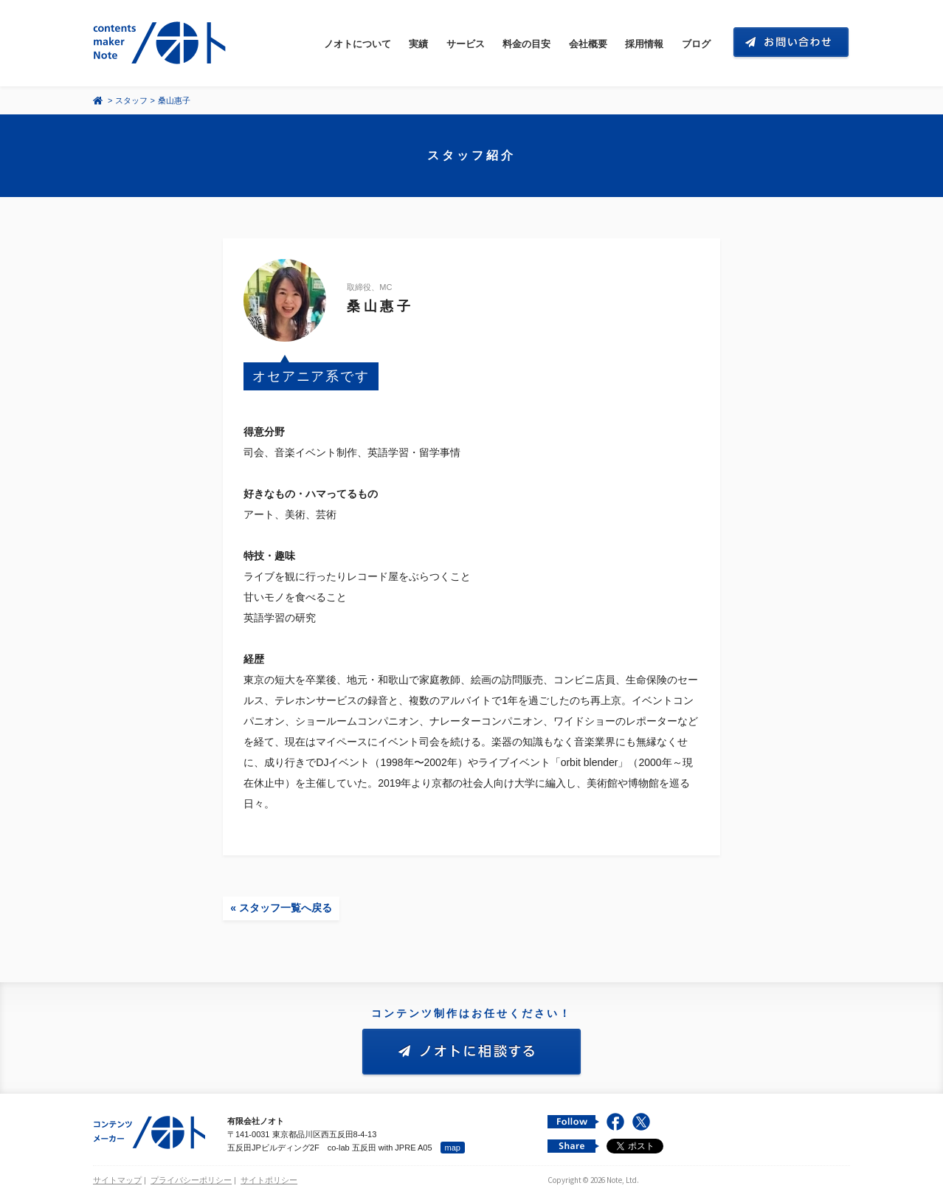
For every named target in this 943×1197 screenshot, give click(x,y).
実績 (418, 43)
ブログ (696, 43)
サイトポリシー (269, 1180)
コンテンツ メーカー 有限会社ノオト (162, 43)
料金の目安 (526, 43)
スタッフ (131, 100)
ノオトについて (357, 43)
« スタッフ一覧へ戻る (281, 908)
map (452, 1147)
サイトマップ (117, 1180)
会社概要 (588, 43)
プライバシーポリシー (191, 1180)
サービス (465, 43)
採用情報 (644, 43)
